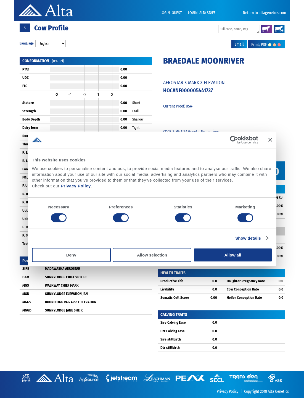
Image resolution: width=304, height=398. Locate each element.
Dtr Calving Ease (172, 331)
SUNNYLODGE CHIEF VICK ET (66, 277)
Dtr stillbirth (170, 347)
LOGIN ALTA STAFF (201, 13)
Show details (248, 238)
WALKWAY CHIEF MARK (62, 285)
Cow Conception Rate (243, 289)
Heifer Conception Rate (244, 297)
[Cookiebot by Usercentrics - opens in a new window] (234, 140)
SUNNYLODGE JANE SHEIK (64, 310)
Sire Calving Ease (173, 322)
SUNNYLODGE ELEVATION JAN (66, 294)
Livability (167, 289)
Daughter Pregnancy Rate (246, 281)
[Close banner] (270, 140)
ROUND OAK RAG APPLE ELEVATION (70, 302)
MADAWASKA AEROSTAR (62, 268)
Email (239, 44)
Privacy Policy (76, 186)
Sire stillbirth (170, 339)
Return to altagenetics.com (264, 13)
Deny (71, 255)
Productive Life (171, 281)
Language (27, 43)
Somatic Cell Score (174, 297)
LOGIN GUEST (171, 13)
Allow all (232, 255)
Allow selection (152, 255)
